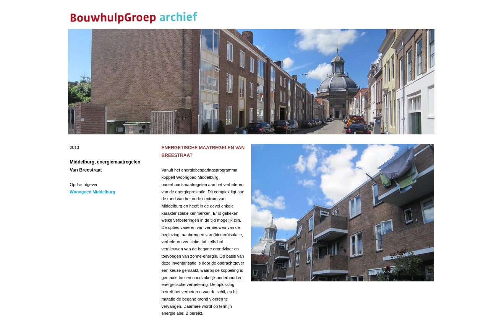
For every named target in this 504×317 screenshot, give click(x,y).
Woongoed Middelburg (92, 192)
